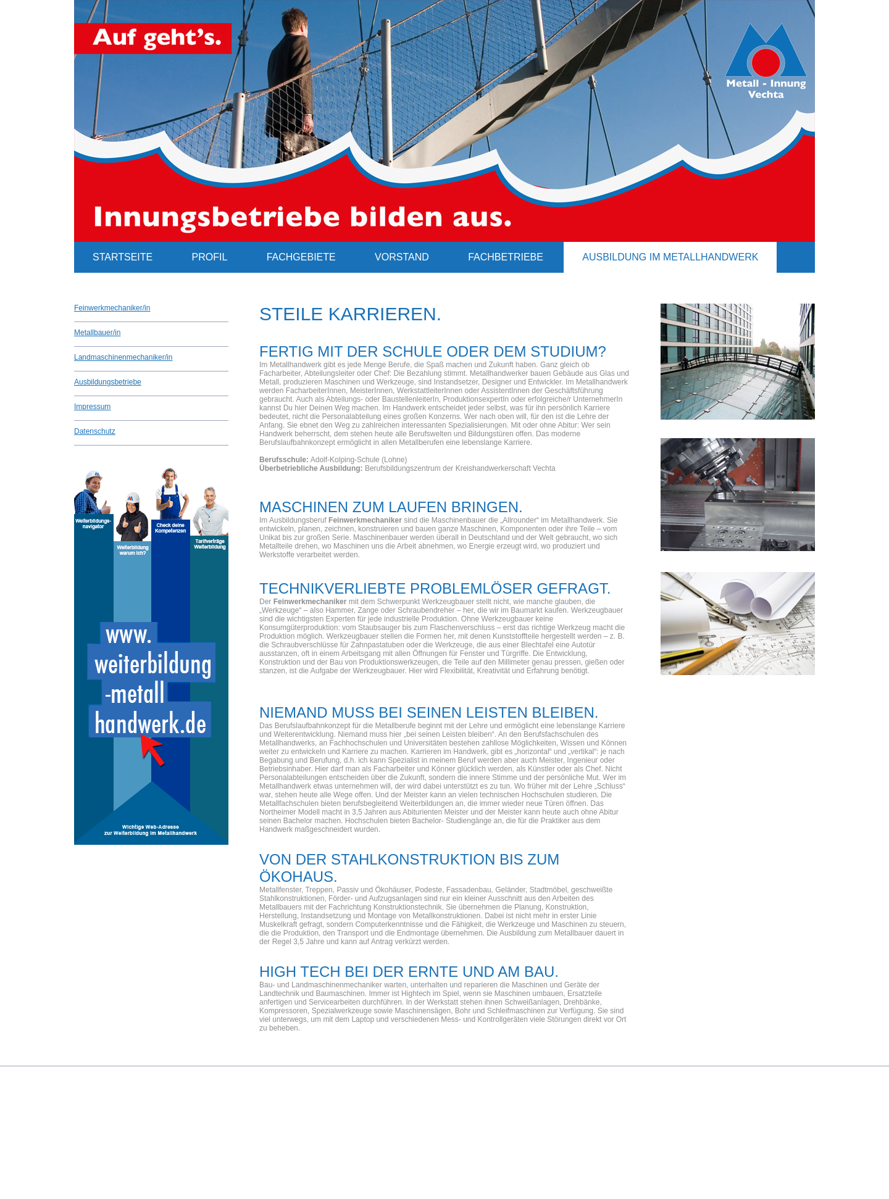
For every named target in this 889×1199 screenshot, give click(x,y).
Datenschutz (94, 431)
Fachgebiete (301, 257)
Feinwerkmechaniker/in (112, 308)
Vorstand (402, 257)
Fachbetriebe (505, 257)
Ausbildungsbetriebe (107, 382)
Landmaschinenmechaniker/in (123, 357)
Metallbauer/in (97, 332)
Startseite (122, 257)
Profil (210, 257)
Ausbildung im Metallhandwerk (670, 257)
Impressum (92, 406)
